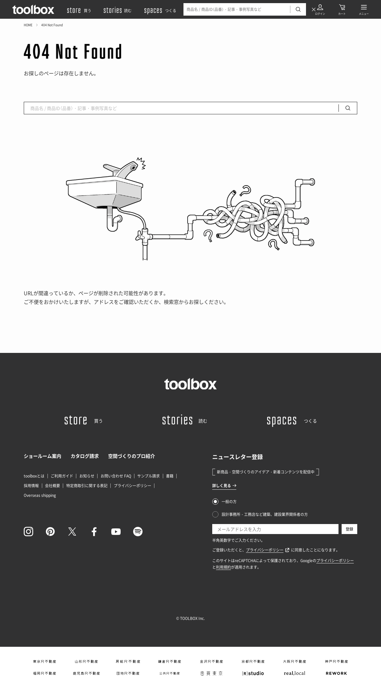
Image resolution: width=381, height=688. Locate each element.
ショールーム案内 (42, 456)
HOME (28, 24)
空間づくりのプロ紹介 (131, 456)
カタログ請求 (85, 456)
